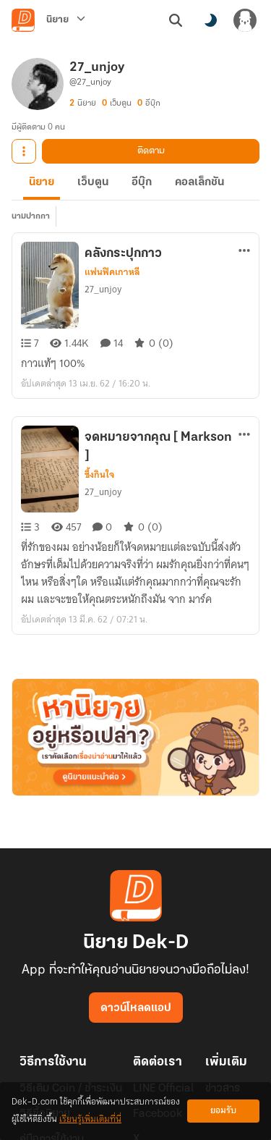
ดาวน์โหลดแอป (135, 1008)
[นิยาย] (65, 20)
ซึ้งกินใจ (99, 475)
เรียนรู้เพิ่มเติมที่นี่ (90, 1119)
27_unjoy (103, 289)
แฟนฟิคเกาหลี (112, 272)
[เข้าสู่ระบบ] (245, 20)
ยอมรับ (223, 1110)
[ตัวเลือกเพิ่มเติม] (244, 250)
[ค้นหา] (175, 20)
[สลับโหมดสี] (210, 20)
